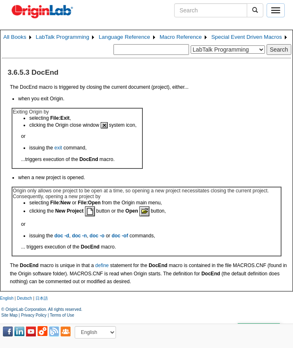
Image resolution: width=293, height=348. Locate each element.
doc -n (79, 236)
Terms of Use (62, 315)
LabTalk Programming (63, 37)
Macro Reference (181, 37)
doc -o (97, 236)
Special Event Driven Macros (246, 37)
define (102, 265)
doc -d (61, 236)
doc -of (119, 236)
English (7, 298)
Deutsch (24, 298)
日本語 (41, 298)
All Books (14, 37)
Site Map (9, 315)
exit (58, 148)
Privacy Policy (34, 315)
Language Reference (124, 37)
